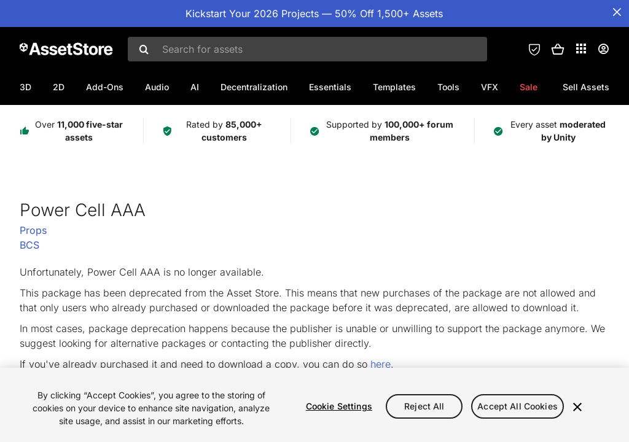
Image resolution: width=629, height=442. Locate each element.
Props (33, 230)
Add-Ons (104, 87)
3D (25, 87)
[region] (314, 405)
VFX (489, 87)
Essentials (330, 87)
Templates (394, 87)
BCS (29, 245)
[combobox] (307, 49)
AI (194, 87)
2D (58, 87)
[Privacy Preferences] (534, 49)
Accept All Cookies (517, 406)
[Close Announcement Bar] (617, 12)
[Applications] (581, 48)
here (380, 364)
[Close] (577, 407)
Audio (157, 87)
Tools (448, 87)
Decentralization (254, 87)
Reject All (424, 406)
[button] (557, 49)
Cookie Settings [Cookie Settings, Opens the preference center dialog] (339, 406)
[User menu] (603, 49)
